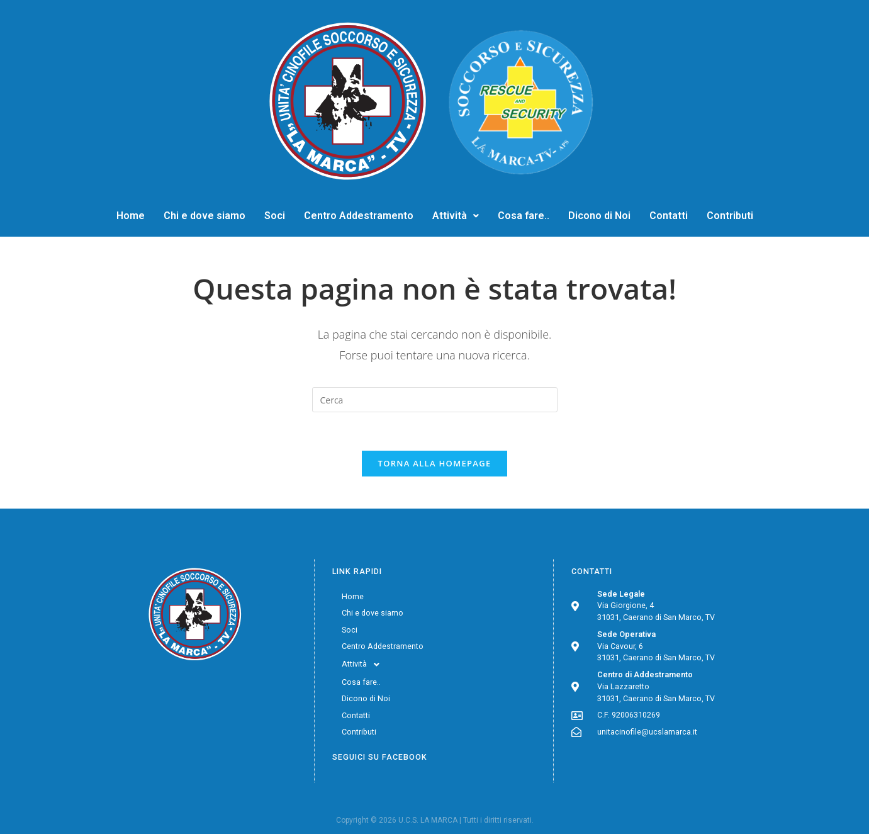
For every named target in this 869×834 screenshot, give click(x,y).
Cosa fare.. (523, 216)
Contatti (668, 216)
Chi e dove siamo (204, 216)
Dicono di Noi (599, 216)
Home (130, 216)
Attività (455, 216)
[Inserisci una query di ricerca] (435, 399)
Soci (274, 216)
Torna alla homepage (434, 463)
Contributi (730, 216)
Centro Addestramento (358, 216)
